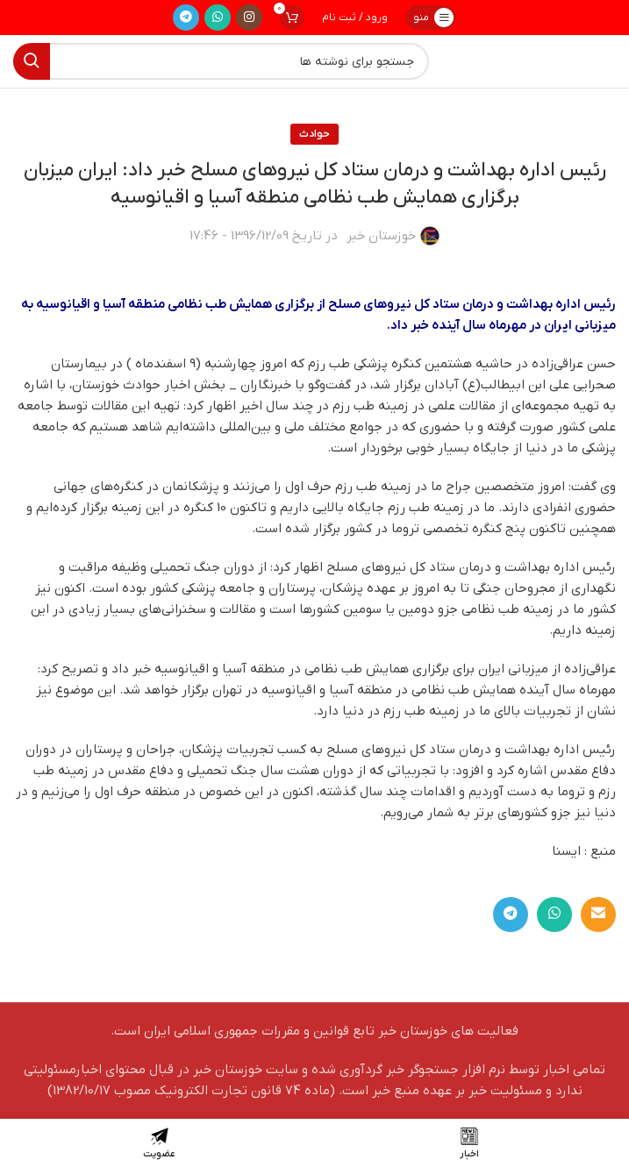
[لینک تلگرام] (186, 17)
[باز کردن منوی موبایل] (431, 17)
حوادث (314, 134)
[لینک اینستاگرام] (249, 17)
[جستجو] (221, 61)
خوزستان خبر (381, 236)
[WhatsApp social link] (217, 17)
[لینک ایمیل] (598, 914)
